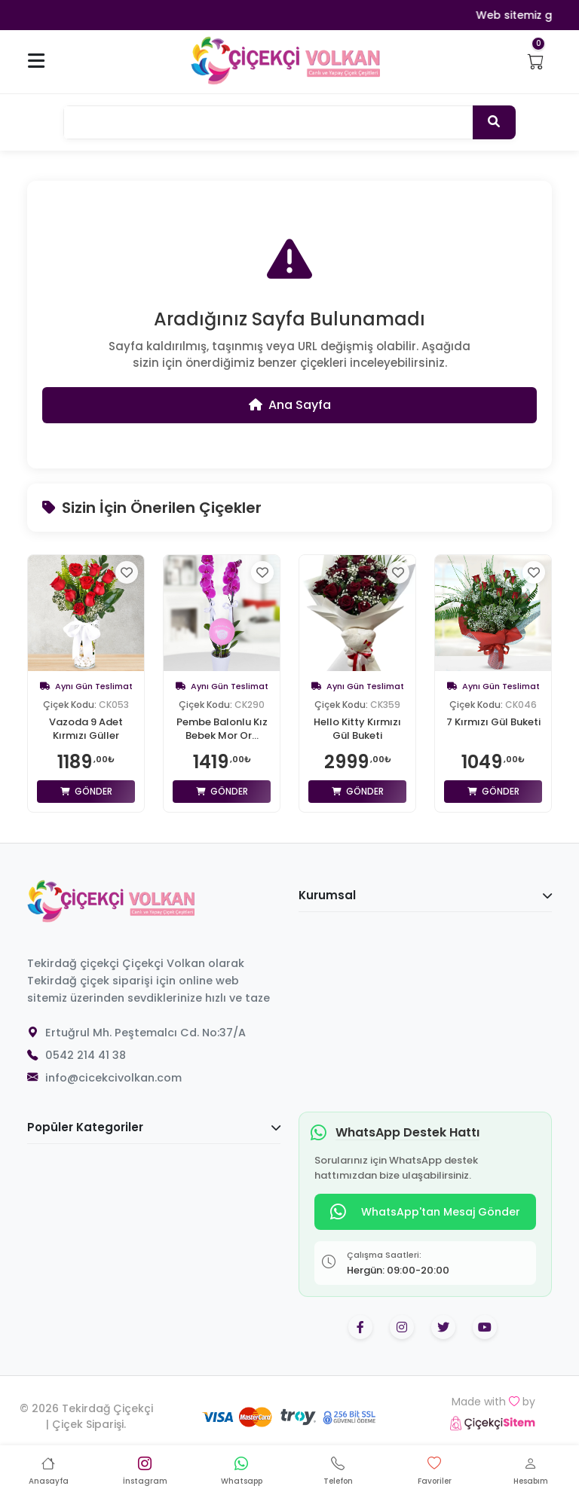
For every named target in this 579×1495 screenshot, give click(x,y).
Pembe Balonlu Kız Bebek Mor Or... (222, 729)
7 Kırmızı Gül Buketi (493, 722)
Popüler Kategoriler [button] (153, 1127)
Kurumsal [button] (425, 895)
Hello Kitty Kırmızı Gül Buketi (357, 729)
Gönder (86, 791)
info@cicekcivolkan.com (113, 1077)
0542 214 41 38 (85, 1055)
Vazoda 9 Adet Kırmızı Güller (86, 729)
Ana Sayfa (290, 404)
